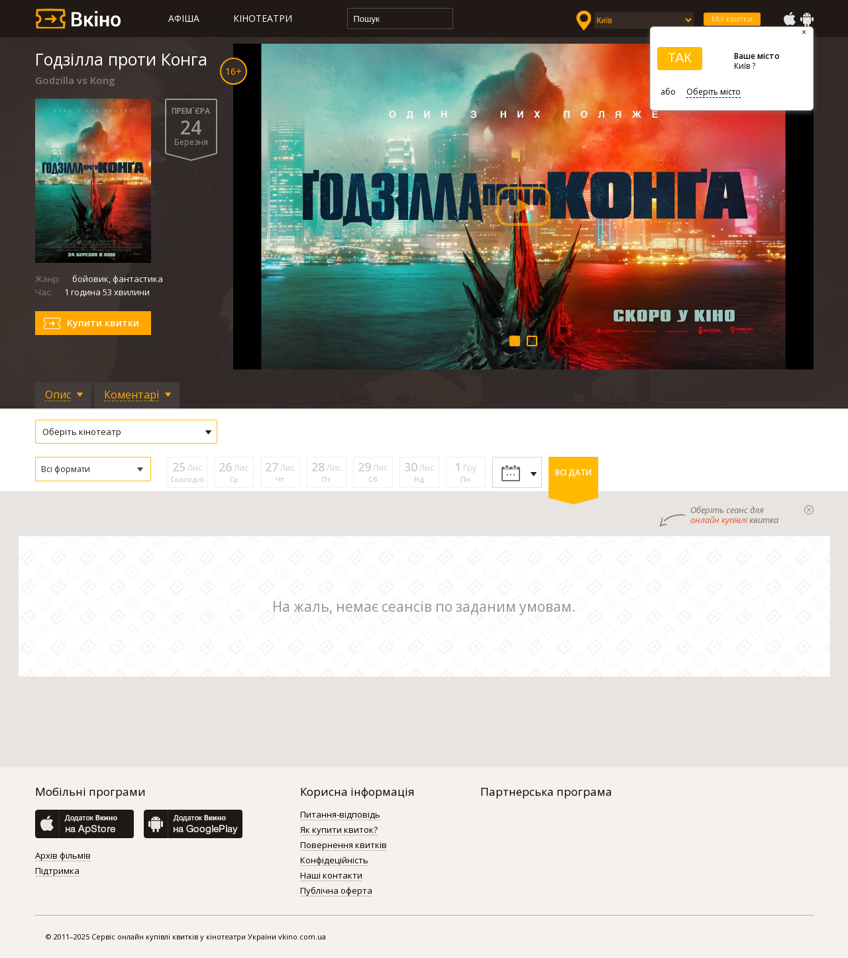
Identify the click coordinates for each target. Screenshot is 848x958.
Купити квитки (103, 322)
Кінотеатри (262, 18)
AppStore (789, 19)
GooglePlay (807, 19)
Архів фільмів (63, 856)
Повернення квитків (343, 845)
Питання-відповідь (340, 815)
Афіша (183, 18)
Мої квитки (732, 18)
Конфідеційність (334, 860)
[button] (93, 469)
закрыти (809, 509)
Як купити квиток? (339, 830)
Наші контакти (331, 876)
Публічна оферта (336, 891)
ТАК (680, 57)
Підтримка (57, 871)
